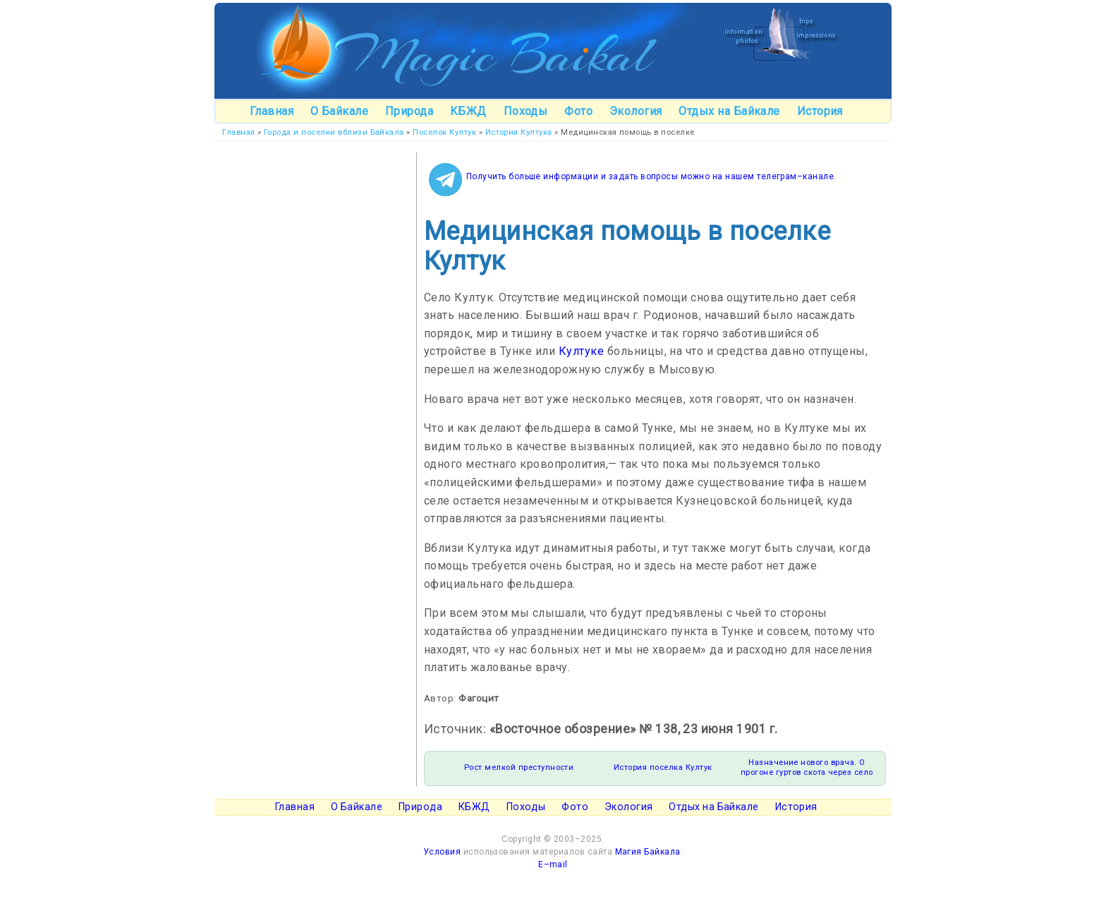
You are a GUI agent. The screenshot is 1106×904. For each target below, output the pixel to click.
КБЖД (468, 111)
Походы (526, 111)
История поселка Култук (663, 767)
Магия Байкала (648, 852)
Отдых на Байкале (729, 111)
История (820, 111)
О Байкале (339, 111)
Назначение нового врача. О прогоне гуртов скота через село (807, 767)
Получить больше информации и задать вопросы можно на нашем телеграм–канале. (651, 176)
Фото (578, 111)
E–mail (553, 864)
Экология (635, 111)
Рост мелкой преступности (519, 767)
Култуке (581, 351)
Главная (271, 111)
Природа (409, 111)
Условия (442, 852)
